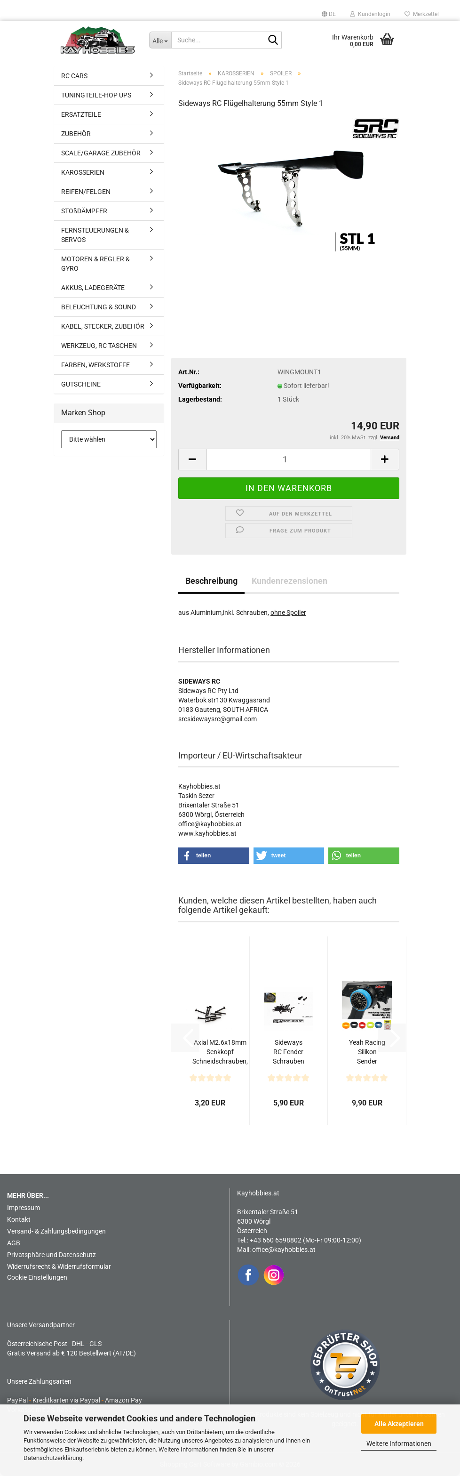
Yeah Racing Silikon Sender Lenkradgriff (367, 1052)
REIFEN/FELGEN (86, 191)
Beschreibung (211, 581)
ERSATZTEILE (81, 114)
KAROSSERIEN (82, 172)
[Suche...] (160, 40)
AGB (13, 1243)
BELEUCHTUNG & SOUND (98, 307)
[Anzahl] (288, 459)
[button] (329, 14)
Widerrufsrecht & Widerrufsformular (59, 1266)
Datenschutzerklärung (53, 1457)
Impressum (23, 1207)
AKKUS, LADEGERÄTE (93, 287)
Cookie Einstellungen (37, 1277)
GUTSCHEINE (81, 384)
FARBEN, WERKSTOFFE (95, 365)
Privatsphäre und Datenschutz (51, 1254)
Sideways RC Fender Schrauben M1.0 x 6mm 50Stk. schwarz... (288, 1052)
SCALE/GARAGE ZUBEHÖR (101, 153)
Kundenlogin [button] (370, 14)
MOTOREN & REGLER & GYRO (95, 263)
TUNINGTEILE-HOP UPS (96, 95)
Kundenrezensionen (289, 581)
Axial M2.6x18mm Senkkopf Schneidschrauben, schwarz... (220, 1052)
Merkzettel (421, 14)
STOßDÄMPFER (84, 211)
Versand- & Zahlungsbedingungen (56, 1231)
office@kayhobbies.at (284, 1249)
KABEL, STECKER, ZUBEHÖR (102, 326)
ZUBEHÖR (76, 133)
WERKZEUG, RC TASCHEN (99, 345)
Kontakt (19, 1219)
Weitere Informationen (398, 1443)
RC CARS (74, 76)
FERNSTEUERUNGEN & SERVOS (95, 234)
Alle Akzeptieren (399, 1424)
